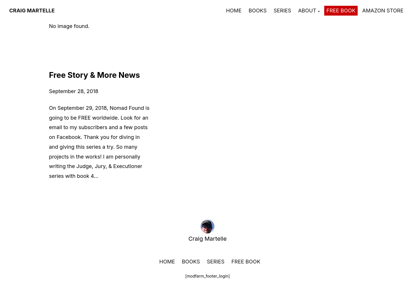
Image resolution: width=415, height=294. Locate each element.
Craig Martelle (207, 238)
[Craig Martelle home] (207, 226)
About (307, 10)
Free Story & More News (94, 75)
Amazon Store (382, 10)
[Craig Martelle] (32, 11)
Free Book (341, 10)
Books (257, 10)
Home (234, 10)
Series (282, 10)
